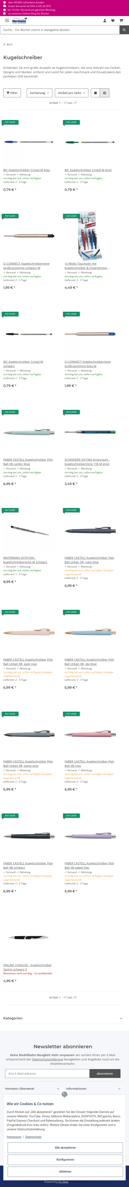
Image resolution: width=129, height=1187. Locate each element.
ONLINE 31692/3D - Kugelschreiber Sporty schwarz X (27, 967)
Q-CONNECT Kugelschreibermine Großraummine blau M (88, 364)
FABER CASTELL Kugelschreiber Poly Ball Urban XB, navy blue (89, 560)
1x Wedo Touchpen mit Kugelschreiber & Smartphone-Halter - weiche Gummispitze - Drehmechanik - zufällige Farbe (86, 266)
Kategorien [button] (13, 1018)
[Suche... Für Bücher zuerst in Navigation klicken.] (60, 29)
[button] (105, 20)
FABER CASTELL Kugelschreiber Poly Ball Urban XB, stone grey (28, 763)
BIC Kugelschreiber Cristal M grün (88, 170)
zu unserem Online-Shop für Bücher (28, 13)
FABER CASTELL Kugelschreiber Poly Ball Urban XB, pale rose (28, 662)
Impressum (14, 1137)
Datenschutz (33, 1137)
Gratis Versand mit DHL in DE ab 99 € (29, 6)
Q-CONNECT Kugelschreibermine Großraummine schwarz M (26, 266)
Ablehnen (65, 1171)
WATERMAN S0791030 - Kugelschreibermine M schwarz (25, 560)
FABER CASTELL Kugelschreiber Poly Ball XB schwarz (28, 865)
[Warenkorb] (121, 20)
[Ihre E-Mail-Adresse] (47, 1073)
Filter (12, 93)
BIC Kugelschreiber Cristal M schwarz (23, 364)
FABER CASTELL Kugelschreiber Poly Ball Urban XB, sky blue (89, 662)
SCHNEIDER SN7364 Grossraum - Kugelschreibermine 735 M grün (87, 462)
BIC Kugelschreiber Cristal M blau (26, 170)
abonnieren (105, 1073)
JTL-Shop (63, 1181)
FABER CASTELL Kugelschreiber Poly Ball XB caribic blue (28, 462)
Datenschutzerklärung (47, 1059)
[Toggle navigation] (7, 18)
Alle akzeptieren (65, 1147)
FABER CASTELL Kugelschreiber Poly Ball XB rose (89, 763)
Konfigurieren (65, 1159)
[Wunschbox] (113, 20)
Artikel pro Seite (69, 93)
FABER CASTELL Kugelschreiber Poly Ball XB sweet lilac (89, 865)
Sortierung (37, 93)
